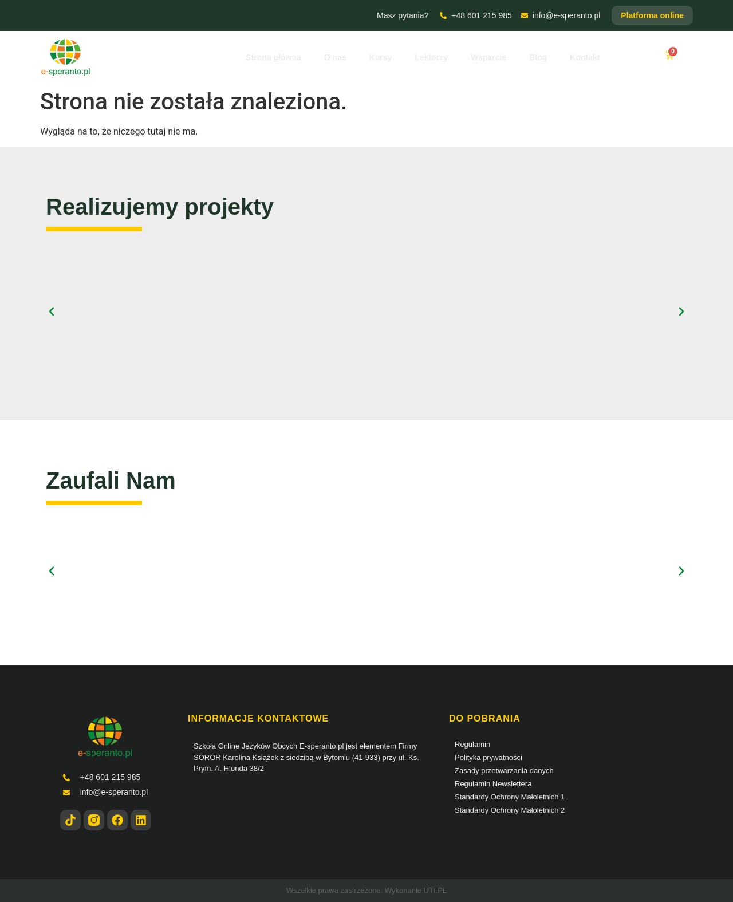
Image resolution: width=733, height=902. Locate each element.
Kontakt (585, 57)
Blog (538, 57)
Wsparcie (488, 57)
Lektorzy (431, 57)
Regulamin (472, 744)
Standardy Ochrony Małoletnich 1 (510, 797)
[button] (51, 311)
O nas (335, 57)
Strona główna (273, 57)
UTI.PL (435, 890)
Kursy (380, 57)
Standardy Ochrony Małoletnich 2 (510, 810)
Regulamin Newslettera (493, 783)
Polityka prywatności (488, 757)
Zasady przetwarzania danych (504, 770)
